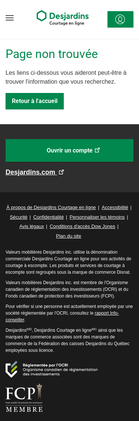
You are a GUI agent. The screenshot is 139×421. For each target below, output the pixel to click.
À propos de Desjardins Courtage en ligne (51, 207)
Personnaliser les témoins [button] (97, 217)
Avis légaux (31, 226)
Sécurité (18, 217)
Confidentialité (48, 217)
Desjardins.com (31, 172)
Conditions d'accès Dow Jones (82, 226)
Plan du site (68, 236)
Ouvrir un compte (84, 154)
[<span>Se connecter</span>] (120, 19)
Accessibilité (115, 207)
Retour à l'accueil (34, 101)
